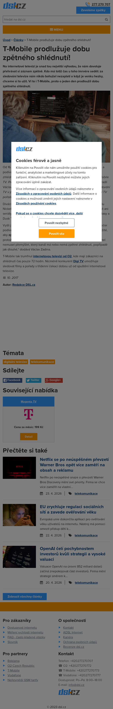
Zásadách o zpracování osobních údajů (43, 193)
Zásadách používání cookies (36, 203)
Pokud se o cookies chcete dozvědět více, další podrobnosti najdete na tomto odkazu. (49, 215)
